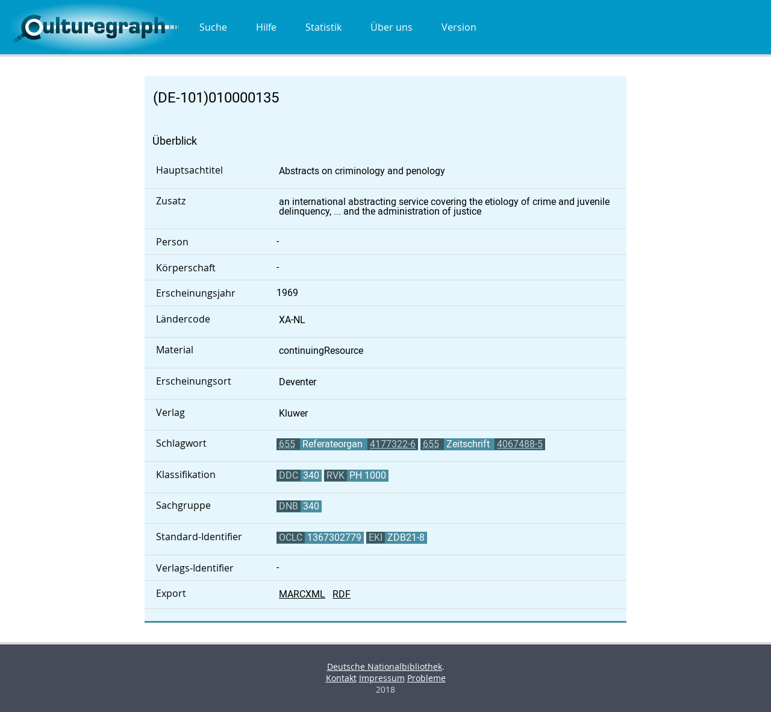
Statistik (323, 27)
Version (459, 27)
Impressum (382, 678)
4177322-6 (393, 444)
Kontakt (341, 678)
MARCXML (302, 594)
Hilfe (266, 27)
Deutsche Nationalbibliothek (384, 666)
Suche (213, 27)
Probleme (426, 678)
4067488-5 (520, 444)
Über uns (391, 27)
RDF (341, 594)
